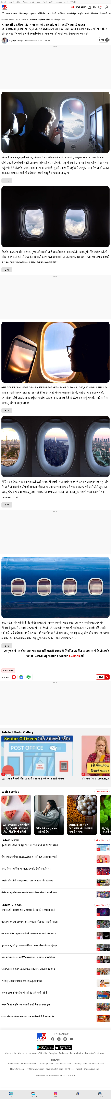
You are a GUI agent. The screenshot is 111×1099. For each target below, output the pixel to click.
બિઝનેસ (94, 13)
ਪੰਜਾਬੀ (44, 2)
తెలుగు (25, 2)
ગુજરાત (33, 13)
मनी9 (66, 2)
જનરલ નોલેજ (8, 670)
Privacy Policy (76, 1053)
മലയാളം (59, 2)
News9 (11, 2)
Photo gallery (22, 19)
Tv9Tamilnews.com (35, 1069)
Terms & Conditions (94, 1053)
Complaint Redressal (58, 1053)
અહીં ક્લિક (74, 656)
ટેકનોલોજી (71, 13)
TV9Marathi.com (28, 1063)
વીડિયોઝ (42, 13)
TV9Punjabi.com (96, 1063)
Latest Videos (11, 904)
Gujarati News (7, 19)
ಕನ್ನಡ (18, 2)
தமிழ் (51, 2)
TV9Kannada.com (63, 1063)
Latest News (10, 839)
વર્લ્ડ (87, 13)
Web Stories (10, 791)
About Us (22, 1053)
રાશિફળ (61, 13)
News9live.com (17, 1069)
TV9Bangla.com (80, 1063)
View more (102, 791)
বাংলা (38, 2)
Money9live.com (91, 1069)
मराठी (32, 2)
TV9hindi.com (12, 1063)
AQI (94, 7)
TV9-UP (73, 2)
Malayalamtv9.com (54, 1069)
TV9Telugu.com (45, 1063)
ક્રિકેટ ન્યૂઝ (23, 13)
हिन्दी (4, 2)
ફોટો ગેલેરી (52, 13)
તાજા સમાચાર (11, 13)
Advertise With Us (38, 1053)
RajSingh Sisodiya (16, 40)
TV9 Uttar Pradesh (73, 1069)
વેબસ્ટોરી (103, 13)
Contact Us (10, 1053)
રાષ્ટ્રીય (80, 13)
